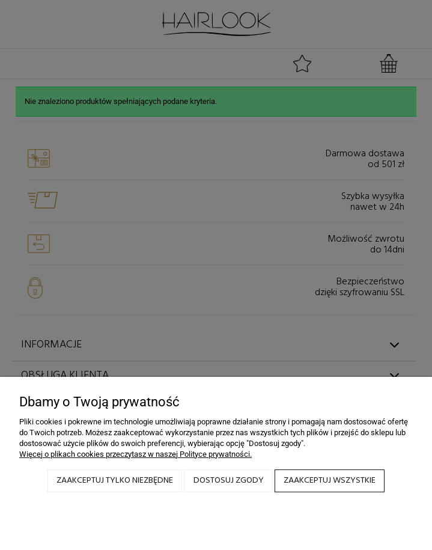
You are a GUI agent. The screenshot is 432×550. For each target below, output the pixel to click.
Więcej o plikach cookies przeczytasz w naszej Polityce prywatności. (135, 454)
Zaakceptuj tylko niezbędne (114, 480)
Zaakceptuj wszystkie (330, 480)
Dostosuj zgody (228, 480)
